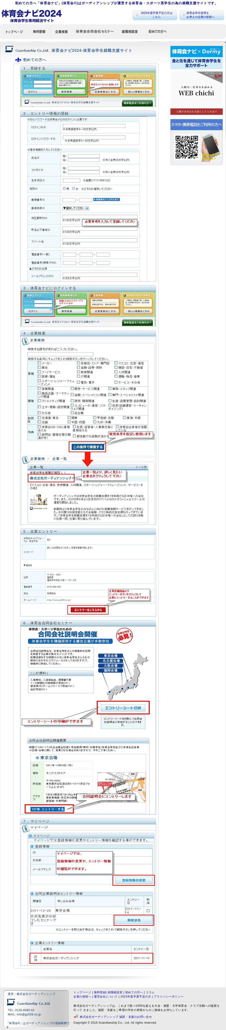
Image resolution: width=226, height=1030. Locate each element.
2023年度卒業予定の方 (136, 996)
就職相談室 (115, 992)
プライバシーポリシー (168, 996)
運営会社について (106, 996)
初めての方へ (134, 992)
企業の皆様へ (82, 996)
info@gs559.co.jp (29, 1014)
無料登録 (100, 992)
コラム (150, 992)
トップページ (82, 992)
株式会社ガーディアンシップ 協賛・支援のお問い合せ (116, 1016)
